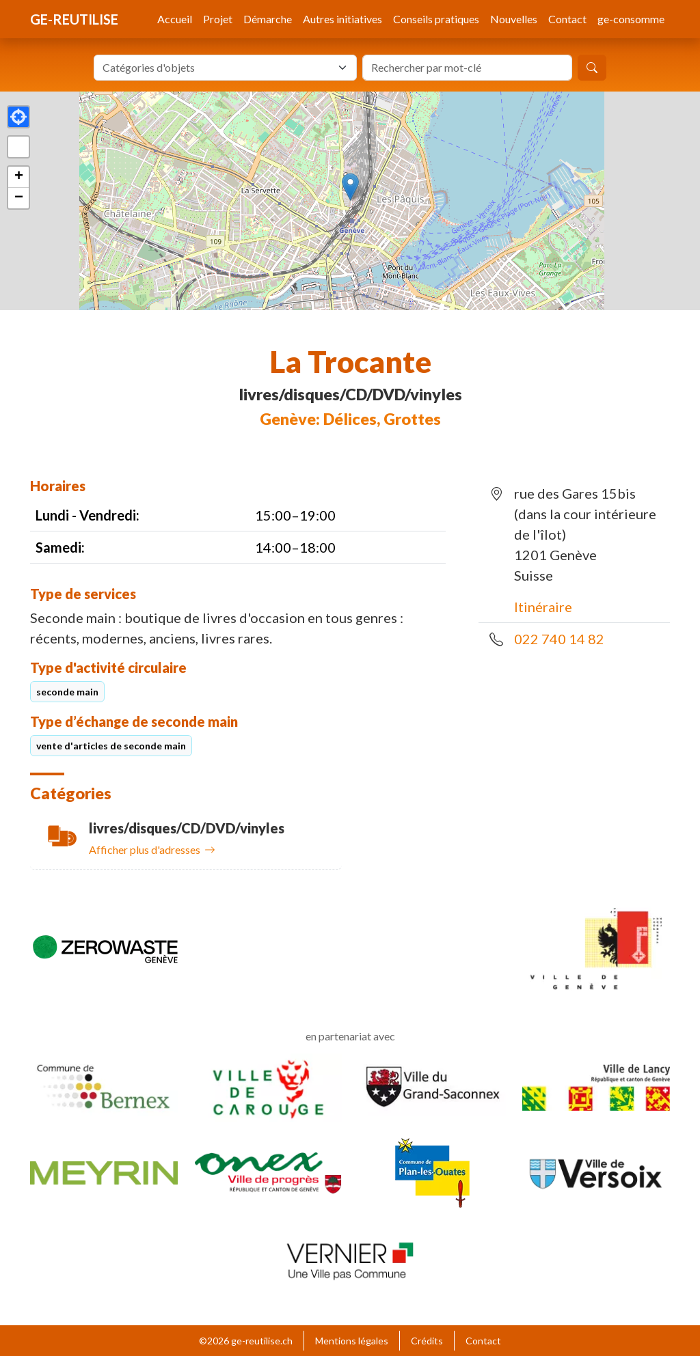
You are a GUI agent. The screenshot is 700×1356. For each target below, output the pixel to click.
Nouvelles (513, 18)
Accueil (174, 18)
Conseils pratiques (436, 18)
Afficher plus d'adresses (152, 849)
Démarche (267, 18)
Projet (217, 18)
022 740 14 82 (559, 639)
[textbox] (217, 67)
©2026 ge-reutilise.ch (246, 1340)
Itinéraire (543, 606)
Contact (567, 18)
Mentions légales (351, 1340)
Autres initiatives (342, 18)
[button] (350, 187)
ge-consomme (630, 18)
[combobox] (225, 68)
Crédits (427, 1340)
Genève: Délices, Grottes (350, 418)
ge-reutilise (74, 19)
